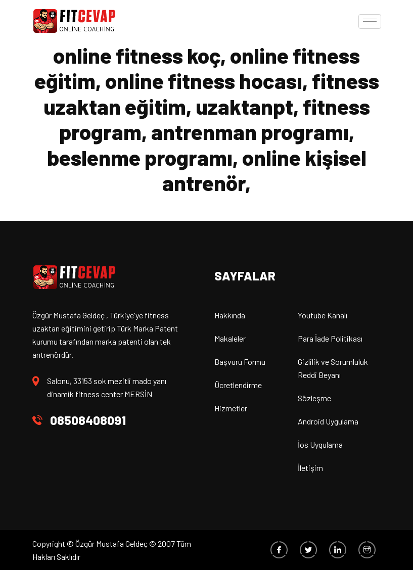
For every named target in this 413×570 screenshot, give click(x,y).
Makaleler (230, 338)
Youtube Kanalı (322, 315)
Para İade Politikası (330, 338)
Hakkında (229, 315)
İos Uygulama (320, 444)
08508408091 (88, 420)
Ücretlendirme (238, 385)
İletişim (310, 467)
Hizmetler (230, 408)
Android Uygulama (328, 421)
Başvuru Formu (239, 361)
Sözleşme (314, 398)
